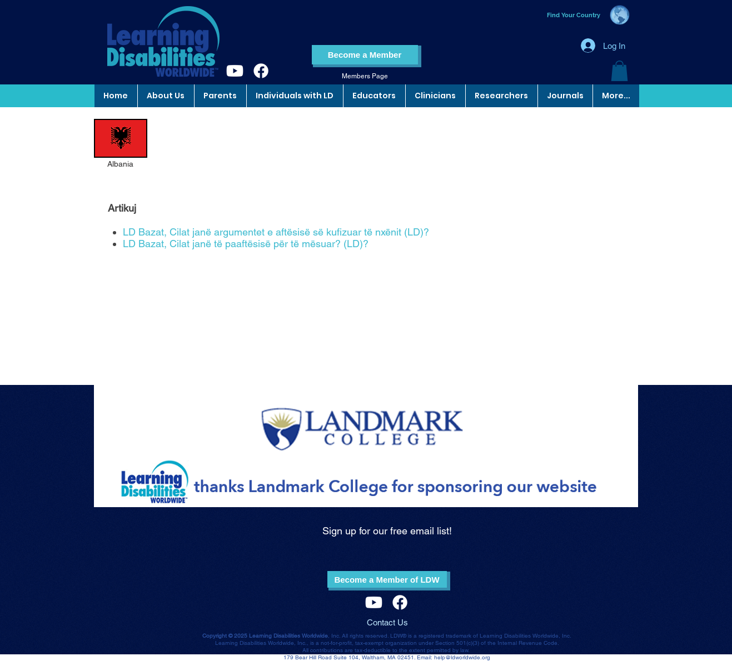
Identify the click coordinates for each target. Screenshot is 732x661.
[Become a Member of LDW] (387, 579)
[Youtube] (235, 71)
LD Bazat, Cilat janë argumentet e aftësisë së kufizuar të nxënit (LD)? (276, 232)
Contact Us (387, 622)
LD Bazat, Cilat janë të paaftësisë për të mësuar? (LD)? (246, 243)
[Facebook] (261, 71)
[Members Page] (365, 76)
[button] (619, 71)
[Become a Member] (365, 54)
